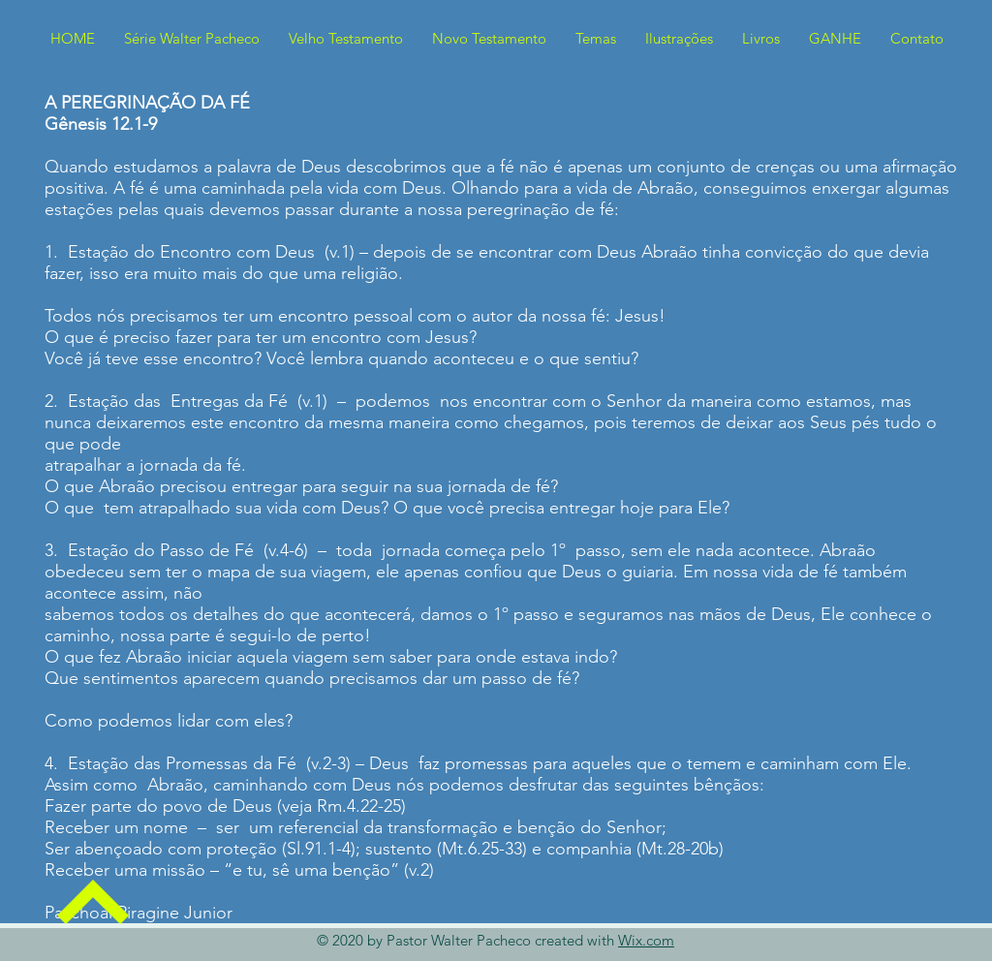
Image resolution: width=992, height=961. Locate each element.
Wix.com (646, 940)
